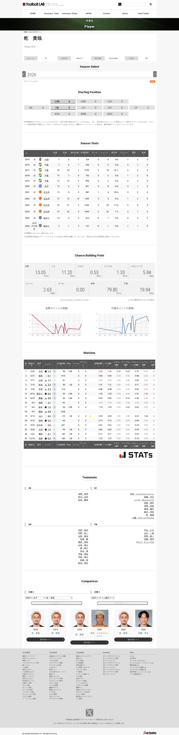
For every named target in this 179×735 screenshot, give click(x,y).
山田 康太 (83, 536)
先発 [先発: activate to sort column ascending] (66, 153)
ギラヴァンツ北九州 (83, 692)
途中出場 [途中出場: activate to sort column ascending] (77, 153)
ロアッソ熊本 (80, 694)
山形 (41, 380)
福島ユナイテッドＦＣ (83, 656)
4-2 (49, 416)
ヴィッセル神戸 (27, 690)
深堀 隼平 (149, 539)
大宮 (41, 371)
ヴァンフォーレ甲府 (56, 678)
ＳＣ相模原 (80, 663)
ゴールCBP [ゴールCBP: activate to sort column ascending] (153, 364)
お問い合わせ (108, 719)
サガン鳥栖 (53, 694)
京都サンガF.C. (27, 683)
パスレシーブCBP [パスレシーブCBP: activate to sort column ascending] (135, 364)
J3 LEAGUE (80, 652)
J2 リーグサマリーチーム (111, 663)
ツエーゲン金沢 (81, 669)
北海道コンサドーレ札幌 (57, 656)
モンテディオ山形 (55, 665)
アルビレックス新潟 (56, 681)
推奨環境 (76, 719)
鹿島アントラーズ (28, 656)
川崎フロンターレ (28, 674)
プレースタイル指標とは (138, 667)
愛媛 (41, 398)
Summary (106, 652)
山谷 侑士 (83, 545)
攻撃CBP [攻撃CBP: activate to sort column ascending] (98, 364)
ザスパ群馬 (80, 660)
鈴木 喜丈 (83, 563)
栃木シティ (53, 669)
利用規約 (69, 719)
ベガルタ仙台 (53, 660)
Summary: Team (51, 13)
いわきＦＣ (53, 667)
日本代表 (133, 658)
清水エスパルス (27, 678)
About (125, 13)
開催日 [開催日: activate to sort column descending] (32, 364)
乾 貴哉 (150, 515)
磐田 (41, 411)
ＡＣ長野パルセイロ (83, 667)
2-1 (49, 403)
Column (106, 13)
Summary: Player (69, 13)
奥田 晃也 (83, 542)
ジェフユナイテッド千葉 (30, 663)
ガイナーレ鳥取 (81, 681)
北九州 (47, 192)
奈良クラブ (80, 678)
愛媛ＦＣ (79, 687)
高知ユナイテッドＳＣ (83, 690)
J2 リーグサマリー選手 (110, 665)
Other (132, 652)
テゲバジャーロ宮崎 (56, 699)
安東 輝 (84, 539)
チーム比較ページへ (57, 603)
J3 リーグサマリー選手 (110, 672)
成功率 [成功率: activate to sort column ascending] (118, 153)
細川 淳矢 (149, 512)
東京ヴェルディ (27, 669)
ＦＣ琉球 (79, 699)
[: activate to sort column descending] (26, 153)
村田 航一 (149, 536)
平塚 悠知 (83, 554)
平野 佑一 (83, 533)
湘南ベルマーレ (54, 676)
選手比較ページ (45, 639)
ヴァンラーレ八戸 (55, 658)
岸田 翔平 (149, 503)
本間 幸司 (83, 494)
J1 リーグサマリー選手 (110, 658)
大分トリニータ (54, 696)
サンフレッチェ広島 (29, 694)
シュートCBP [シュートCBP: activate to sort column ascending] (144, 364)
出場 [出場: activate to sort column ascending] (56, 153)
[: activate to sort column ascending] (32, 153)
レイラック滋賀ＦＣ (83, 674)
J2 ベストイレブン (109, 667)
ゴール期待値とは (136, 674)
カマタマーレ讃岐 (82, 685)
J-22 (47, 159)
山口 (41, 416)
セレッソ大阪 (26, 687)
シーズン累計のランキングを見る (141, 300)
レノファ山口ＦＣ (82, 683)
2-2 (49, 385)
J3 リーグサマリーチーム (111, 669)
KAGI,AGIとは (134, 665)
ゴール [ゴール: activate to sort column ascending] (97, 153)
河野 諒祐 (149, 506)
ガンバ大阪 (26, 685)
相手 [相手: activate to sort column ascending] (39, 364)
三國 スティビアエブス (143, 518)
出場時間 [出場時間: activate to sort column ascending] (87, 153)
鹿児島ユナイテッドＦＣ (84, 696)
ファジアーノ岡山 (28, 692)
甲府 (41, 389)
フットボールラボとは (137, 660)
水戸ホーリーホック (29, 658)
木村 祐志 (83, 530)
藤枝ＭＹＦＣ (53, 687)
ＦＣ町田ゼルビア (28, 672)
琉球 (41, 420)
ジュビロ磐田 (53, 685)
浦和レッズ (26, 660)
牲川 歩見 (83, 497)
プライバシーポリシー (88, 719)
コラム (132, 656)
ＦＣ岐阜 (79, 672)
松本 (41, 385)
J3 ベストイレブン (109, 674)
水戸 (47, 186)
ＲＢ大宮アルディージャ (57, 672)
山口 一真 (149, 533)
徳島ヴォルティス (55, 690)
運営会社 (100, 719)
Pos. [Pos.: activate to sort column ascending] (69, 364)
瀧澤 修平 (149, 509)
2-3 (49, 420)
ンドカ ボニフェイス (144, 500)
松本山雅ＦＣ (80, 665)
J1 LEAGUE (26, 652)
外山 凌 (84, 551)
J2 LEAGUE (53, 652)
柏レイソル (26, 665)
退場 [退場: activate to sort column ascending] (149, 153)
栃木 (41, 407)
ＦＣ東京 (25, 667)
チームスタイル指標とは (138, 669)
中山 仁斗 (149, 530)
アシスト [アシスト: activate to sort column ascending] (128, 153)
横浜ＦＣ (52, 674)
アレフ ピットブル (145, 542)
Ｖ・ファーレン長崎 (29, 699)
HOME (33, 13)
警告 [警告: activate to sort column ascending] (138, 153)
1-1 (49, 380)
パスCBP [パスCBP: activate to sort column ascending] (107, 364)
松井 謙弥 (83, 500)
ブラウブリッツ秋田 (56, 663)
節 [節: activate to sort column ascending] (26, 364)
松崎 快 (84, 560)
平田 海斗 (83, 557)
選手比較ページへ (122, 603)
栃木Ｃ (47, 218)
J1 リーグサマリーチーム (111, 656)
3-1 (49, 376)
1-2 (49, 371)
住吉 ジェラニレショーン (142, 494)
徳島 (41, 403)
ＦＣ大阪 (79, 676)
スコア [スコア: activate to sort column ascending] (48, 364)
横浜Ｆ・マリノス (28, 676)
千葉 (47, 165)
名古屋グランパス (28, 681)
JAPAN (88, 13)
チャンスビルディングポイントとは (74, 300)
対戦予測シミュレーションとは (140, 672)
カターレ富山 (53, 683)
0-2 (49, 394)
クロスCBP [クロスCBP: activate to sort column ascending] (117, 364)
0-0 (49, 398)
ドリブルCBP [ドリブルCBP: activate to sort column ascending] (126, 364)
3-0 (49, 425)
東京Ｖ (40, 394)
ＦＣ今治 (52, 692)
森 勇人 (84, 548)
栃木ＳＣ (79, 658)
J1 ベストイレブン (109, 660)
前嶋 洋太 (149, 497)
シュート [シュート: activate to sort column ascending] (108, 153)
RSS (152, 81)
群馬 (41, 376)
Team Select (143, 13)
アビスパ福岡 (26, 696)
